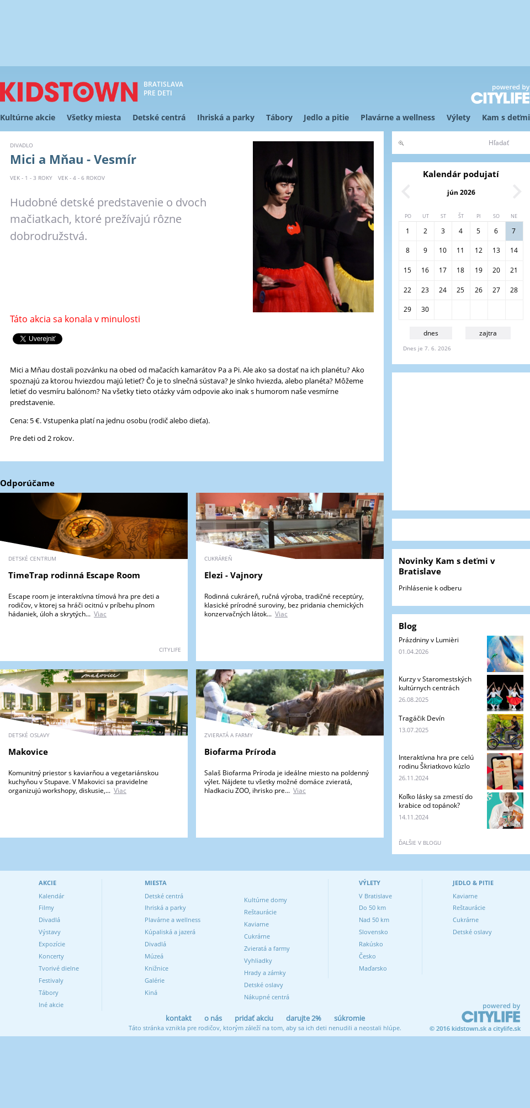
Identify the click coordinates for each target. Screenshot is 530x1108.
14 (514, 250)
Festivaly (51, 980)
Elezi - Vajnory (233, 574)
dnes (430, 333)
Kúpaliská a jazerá (170, 932)
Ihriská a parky (226, 117)
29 (407, 309)
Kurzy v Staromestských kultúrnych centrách (435, 683)
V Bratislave (375, 896)
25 (460, 290)
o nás (213, 1018)
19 (479, 270)
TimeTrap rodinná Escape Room (74, 574)
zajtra (488, 333)
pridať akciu (254, 1018)
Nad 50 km (374, 919)
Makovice (28, 751)
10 (443, 250)
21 (514, 270)
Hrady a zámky (265, 972)
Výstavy (50, 932)
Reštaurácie (260, 912)
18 (460, 270)
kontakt (179, 1018)
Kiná (151, 992)
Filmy (46, 907)
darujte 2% (303, 1018)
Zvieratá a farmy (267, 948)
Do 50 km (372, 907)
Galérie (155, 980)
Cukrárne (257, 936)
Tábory (279, 117)
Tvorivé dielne (59, 968)
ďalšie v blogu (420, 842)
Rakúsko (371, 944)
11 (460, 250)
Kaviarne (256, 924)
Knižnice (156, 968)
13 (496, 250)
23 (425, 290)
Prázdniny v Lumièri (429, 639)
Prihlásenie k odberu (430, 588)
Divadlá (49, 919)
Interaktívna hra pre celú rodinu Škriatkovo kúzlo (436, 762)
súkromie (349, 1018)
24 (443, 290)
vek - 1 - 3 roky (31, 178)
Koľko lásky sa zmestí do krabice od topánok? (436, 801)
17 (443, 270)
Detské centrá (159, 117)
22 (407, 290)
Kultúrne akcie (27, 117)
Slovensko (373, 932)
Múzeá (154, 956)
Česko (367, 956)
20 (496, 270)
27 (496, 290)
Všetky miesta (94, 117)
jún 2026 (461, 192)
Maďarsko (373, 968)
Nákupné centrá (266, 997)
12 (479, 250)
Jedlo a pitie (326, 117)
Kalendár (51, 896)
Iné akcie (51, 1004)
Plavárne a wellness (398, 117)
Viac (100, 614)
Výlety (458, 117)
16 (425, 270)
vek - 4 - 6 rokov (81, 178)
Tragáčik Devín (421, 718)
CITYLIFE (170, 649)
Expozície (52, 944)
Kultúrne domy (265, 900)
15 (407, 270)
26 (479, 290)
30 (425, 309)
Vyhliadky (258, 960)
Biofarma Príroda (240, 751)
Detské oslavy (263, 985)
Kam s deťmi (506, 117)
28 (514, 290)
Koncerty (51, 956)
